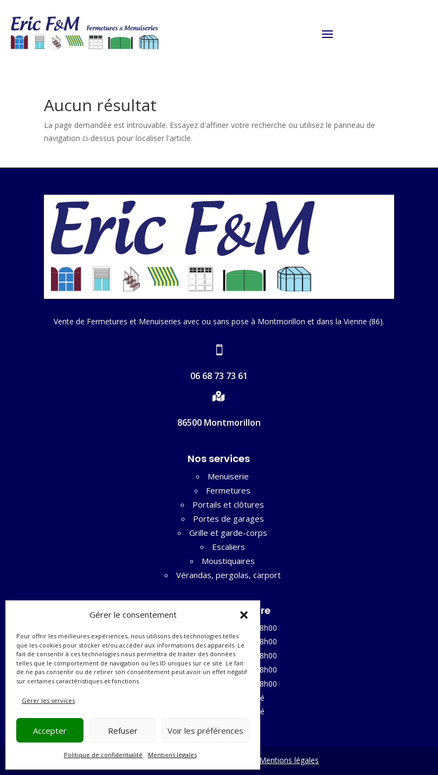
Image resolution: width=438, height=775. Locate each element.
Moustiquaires (228, 560)
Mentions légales (172, 755)
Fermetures (228, 490)
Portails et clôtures (228, 504)
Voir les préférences (205, 730)
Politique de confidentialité (103, 755)
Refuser (123, 730)
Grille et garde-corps (228, 532)
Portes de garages (228, 518)
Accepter (50, 730)
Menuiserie (228, 476)
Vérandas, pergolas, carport (228, 574)
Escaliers (228, 546)
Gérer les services (48, 700)
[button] (244, 615)
